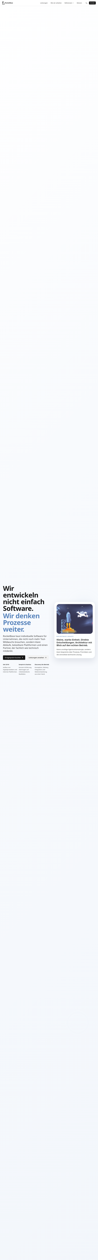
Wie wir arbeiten (56, 3)
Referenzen (69, 3)
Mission (79, 3)
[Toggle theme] (86, 3)
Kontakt (92, 3)
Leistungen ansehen (38, 657)
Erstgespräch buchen (14, 657)
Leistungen (44, 3)
